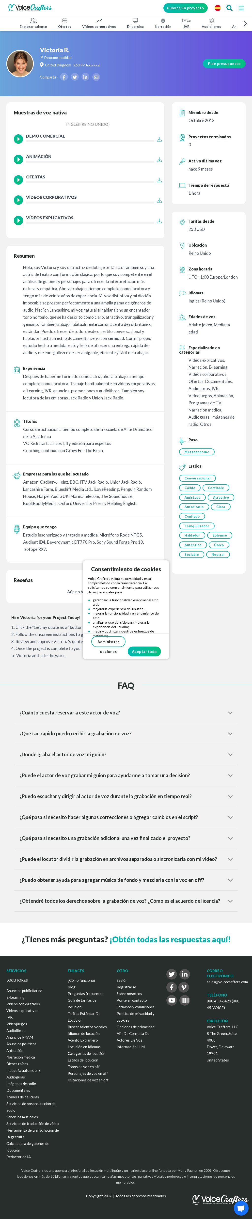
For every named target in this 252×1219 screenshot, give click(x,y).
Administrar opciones (108, 643)
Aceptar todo (144, 651)
